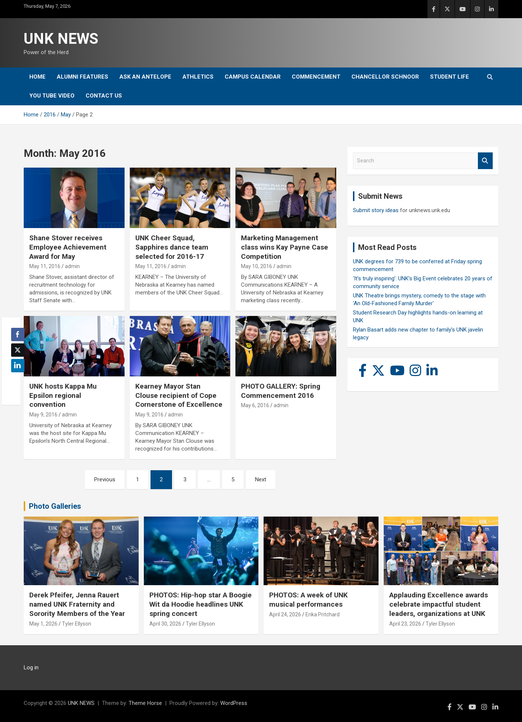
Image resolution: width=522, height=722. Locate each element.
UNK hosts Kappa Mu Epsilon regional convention (63, 395)
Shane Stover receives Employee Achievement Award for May (67, 247)
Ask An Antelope (145, 76)
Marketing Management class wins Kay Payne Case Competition (284, 247)
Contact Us (104, 95)
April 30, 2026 (165, 624)
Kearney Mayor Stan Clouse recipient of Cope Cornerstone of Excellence (178, 395)
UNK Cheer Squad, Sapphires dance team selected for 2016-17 (171, 247)
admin (72, 266)
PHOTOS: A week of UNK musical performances (308, 600)
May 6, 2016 (255, 405)
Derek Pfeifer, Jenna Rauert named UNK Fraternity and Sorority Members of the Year (77, 604)
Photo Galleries (55, 506)
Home (37, 76)
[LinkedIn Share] (17, 365)
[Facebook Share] (17, 334)
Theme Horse (145, 703)
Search (485, 160)
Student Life (449, 76)
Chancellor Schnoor (385, 76)
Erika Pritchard (322, 614)
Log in (31, 667)
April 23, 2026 (405, 624)
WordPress (233, 703)
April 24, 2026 (285, 614)
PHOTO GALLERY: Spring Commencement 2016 (280, 391)
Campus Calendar (253, 76)
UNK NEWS (61, 38)
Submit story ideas (376, 210)
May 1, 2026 (43, 624)
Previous (104, 479)
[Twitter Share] (17, 350)
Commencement (316, 76)
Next (260, 479)
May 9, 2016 (43, 415)
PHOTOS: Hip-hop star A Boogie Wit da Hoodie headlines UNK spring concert (200, 604)
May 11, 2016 (44, 266)
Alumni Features (82, 76)
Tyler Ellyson (76, 624)
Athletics (198, 76)
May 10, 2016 (256, 266)
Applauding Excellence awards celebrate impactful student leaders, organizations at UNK (438, 604)
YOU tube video (52, 95)
